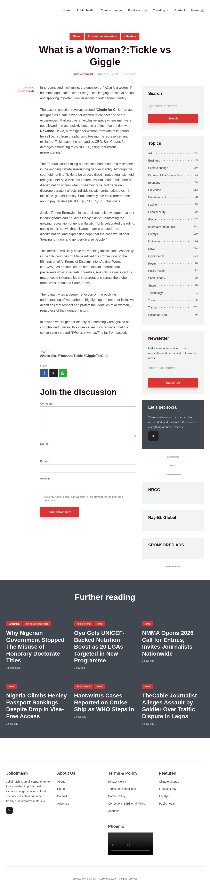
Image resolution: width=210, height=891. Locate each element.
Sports (152, 285)
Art (150, 153)
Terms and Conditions (122, 788)
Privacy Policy (117, 781)
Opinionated (156, 256)
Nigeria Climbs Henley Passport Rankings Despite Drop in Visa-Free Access (36, 705)
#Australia (48, 356)
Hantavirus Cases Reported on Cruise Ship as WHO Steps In (104, 702)
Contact (179, 10)
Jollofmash (91, 878)
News (76, 36)
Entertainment (157, 197)
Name (45, 443)
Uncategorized (157, 314)
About (61, 781)
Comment (46, 403)
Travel (152, 300)
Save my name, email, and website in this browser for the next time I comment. (84, 498)
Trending (159, 10)
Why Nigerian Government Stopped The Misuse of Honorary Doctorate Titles (35, 647)
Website (45, 479)
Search (173, 118)
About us (113, 811)
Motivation (154, 241)
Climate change (111, 10)
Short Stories (156, 278)
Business (154, 160)
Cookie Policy (117, 796)
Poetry (152, 263)
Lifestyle (130, 36)
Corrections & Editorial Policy (126, 803)
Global (152, 219)
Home (67, 10)
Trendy (152, 307)
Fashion (153, 204)
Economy (154, 182)
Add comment (83, 74)
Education (154, 190)
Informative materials (102, 36)
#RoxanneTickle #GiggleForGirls (83, 356)
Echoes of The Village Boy (165, 175)
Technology (155, 293)
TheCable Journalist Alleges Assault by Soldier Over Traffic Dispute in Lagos (169, 705)
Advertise (63, 803)
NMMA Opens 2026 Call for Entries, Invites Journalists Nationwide (168, 643)
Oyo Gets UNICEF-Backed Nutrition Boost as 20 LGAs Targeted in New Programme (99, 647)
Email (44, 461)
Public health (86, 10)
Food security (137, 10)
